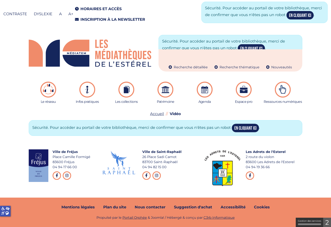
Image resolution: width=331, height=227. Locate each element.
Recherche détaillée (191, 67)
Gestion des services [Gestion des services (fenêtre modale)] (309, 222)
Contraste (15, 14)
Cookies (262, 207)
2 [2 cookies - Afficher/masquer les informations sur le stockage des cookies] (327, 222)
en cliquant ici (300, 15)
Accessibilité (233, 207)
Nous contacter (150, 207)
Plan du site (114, 207)
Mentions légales (78, 207)
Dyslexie (43, 14)
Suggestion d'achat (193, 207)
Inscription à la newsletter (109, 19)
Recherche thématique (239, 67)
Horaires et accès (97, 9)
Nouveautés (281, 67)
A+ (70, 14)
